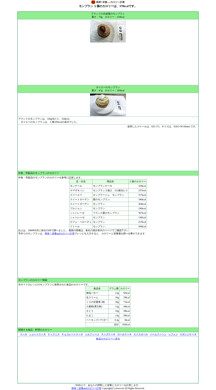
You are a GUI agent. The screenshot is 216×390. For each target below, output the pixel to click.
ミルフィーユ (92, 334)
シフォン (173, 334)
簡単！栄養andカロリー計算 (60, 233)
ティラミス (54, 334)
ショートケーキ (37, 334)
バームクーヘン (158, 334)
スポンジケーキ (188, 334)
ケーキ (23, 334)
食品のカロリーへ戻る (108, 338)
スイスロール (141, 334)
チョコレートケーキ (72, 334)
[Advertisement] (108, 63)
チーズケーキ (108, 334)
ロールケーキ (124, 334)
